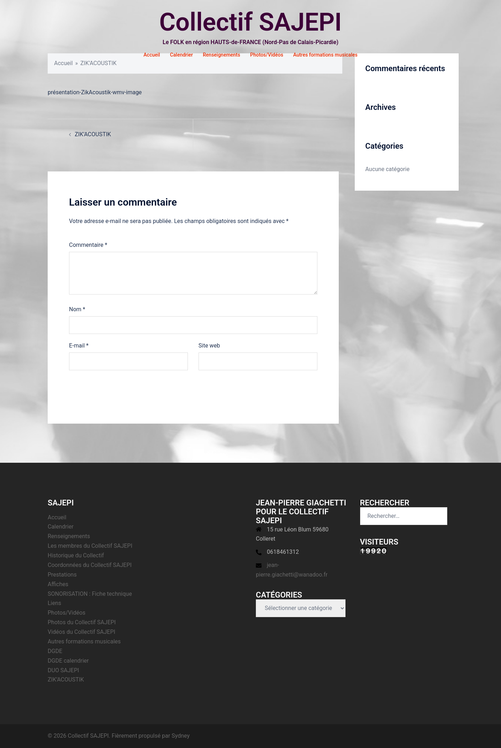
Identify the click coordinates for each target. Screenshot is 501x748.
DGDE (55, 651)
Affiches (58, 584)
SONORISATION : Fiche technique (90, 593)
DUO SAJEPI (63, 670)
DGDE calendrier (68, 660)
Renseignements (221, 55)
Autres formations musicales (325, 55)
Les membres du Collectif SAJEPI (90, 545)
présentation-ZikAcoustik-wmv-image (95, 92)
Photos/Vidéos (266, 55)
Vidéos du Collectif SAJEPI (81, 631)
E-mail (79, 345)
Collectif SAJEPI (250, 22)
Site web (209, 345)
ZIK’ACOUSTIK (93, 134)
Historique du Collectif (76, 555)
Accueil (151, 55)
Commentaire (88, 245)
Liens (54, 603)
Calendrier (181, 55)
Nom (77, 309)
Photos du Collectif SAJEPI (82, 622)
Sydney (181, 735)
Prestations (62, 574)
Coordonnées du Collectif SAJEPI (90, 565)
